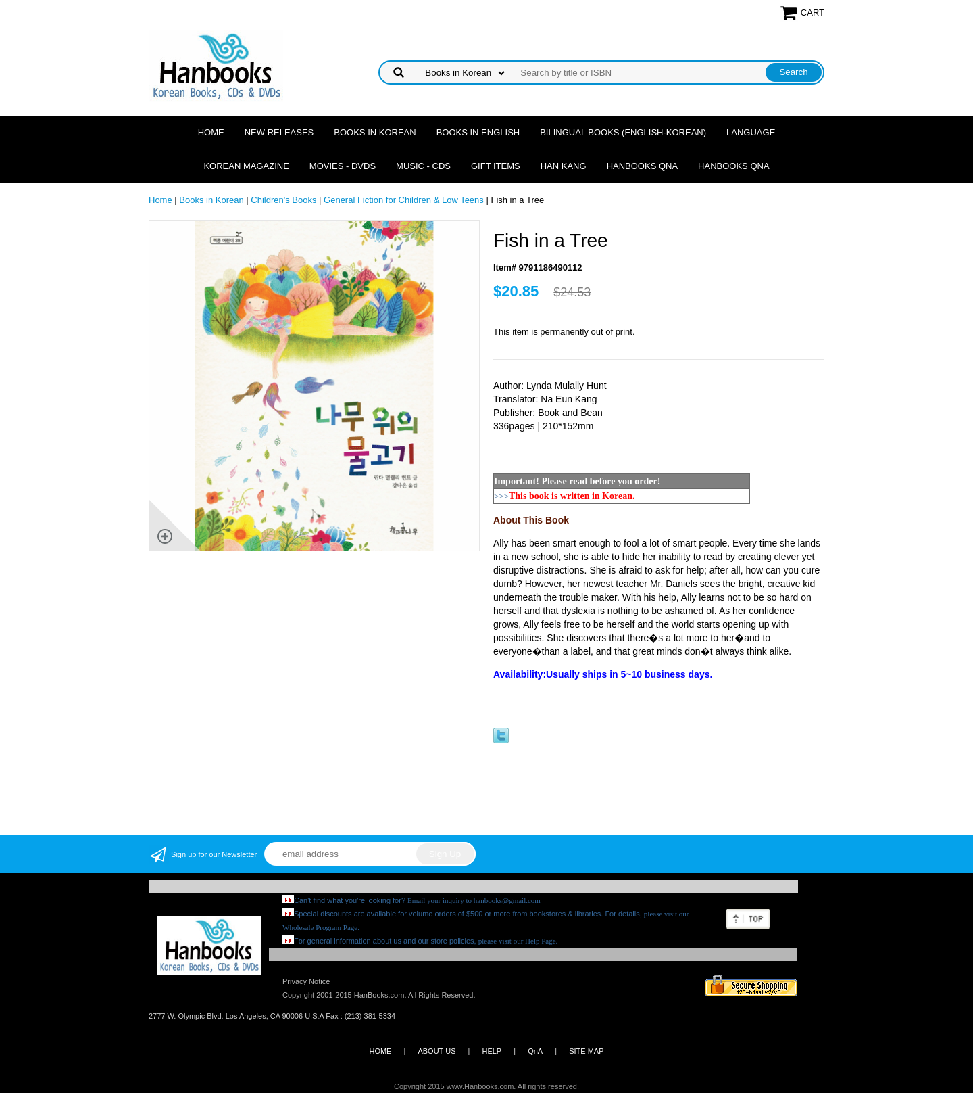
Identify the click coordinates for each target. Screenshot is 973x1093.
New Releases (279, 132)
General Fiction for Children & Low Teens (404, 200)
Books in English (478, 132)
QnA (535, 1051)
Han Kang (564, 166)
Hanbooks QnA (642, 166)
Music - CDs (423, 166)
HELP (491, 1051)
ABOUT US (436, 1051)
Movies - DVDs (342, 166)
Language (750, 132)
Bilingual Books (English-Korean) (623, 132)
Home (211, 132)
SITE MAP (586, 1051)
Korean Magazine (246, 166)
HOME (380, 1051)
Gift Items (495, 166)
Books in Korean (375, 132)
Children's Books (283, 200)
